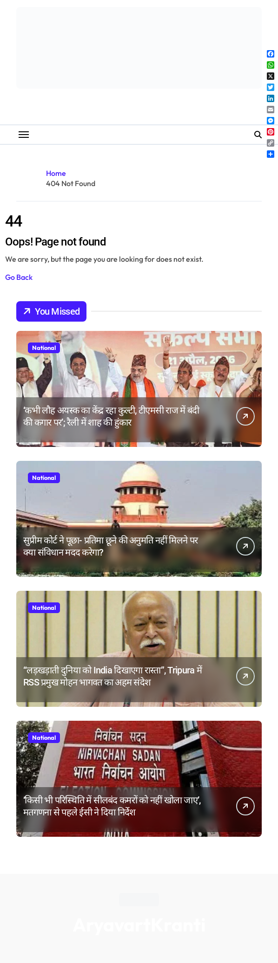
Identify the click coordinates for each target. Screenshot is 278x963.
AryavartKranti (139, 924)
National (44, 347)
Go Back (19, 277)
